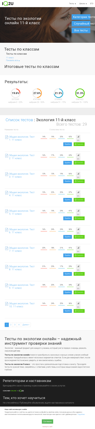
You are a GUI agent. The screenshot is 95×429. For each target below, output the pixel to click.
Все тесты (81, 30)
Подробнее (81, 414)
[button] (72, 3)
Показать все (13, 60)
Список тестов (19, 119)
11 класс (10, 58)
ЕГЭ (91, 4)
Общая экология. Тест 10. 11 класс (22, 305)
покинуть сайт (47, 426)
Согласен (47, 421)
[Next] (26, 325)
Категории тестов (81, 17)
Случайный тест (82, 23)
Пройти (67, 144)
